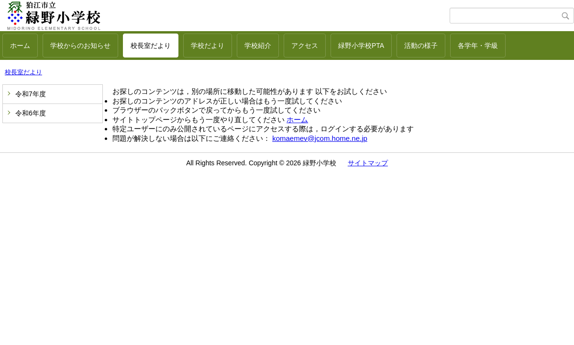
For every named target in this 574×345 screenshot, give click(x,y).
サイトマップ (368, 163)
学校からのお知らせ (80, 45)
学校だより (207, 45)
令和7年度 (30, 94)
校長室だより (151, 45)
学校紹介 (257, 45)
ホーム (20, 45)
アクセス (304, 45)
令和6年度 (30, 113)
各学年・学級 (478, 45)
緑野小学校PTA (361, 45)
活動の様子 (421, 45)
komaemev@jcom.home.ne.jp (319, 138)
